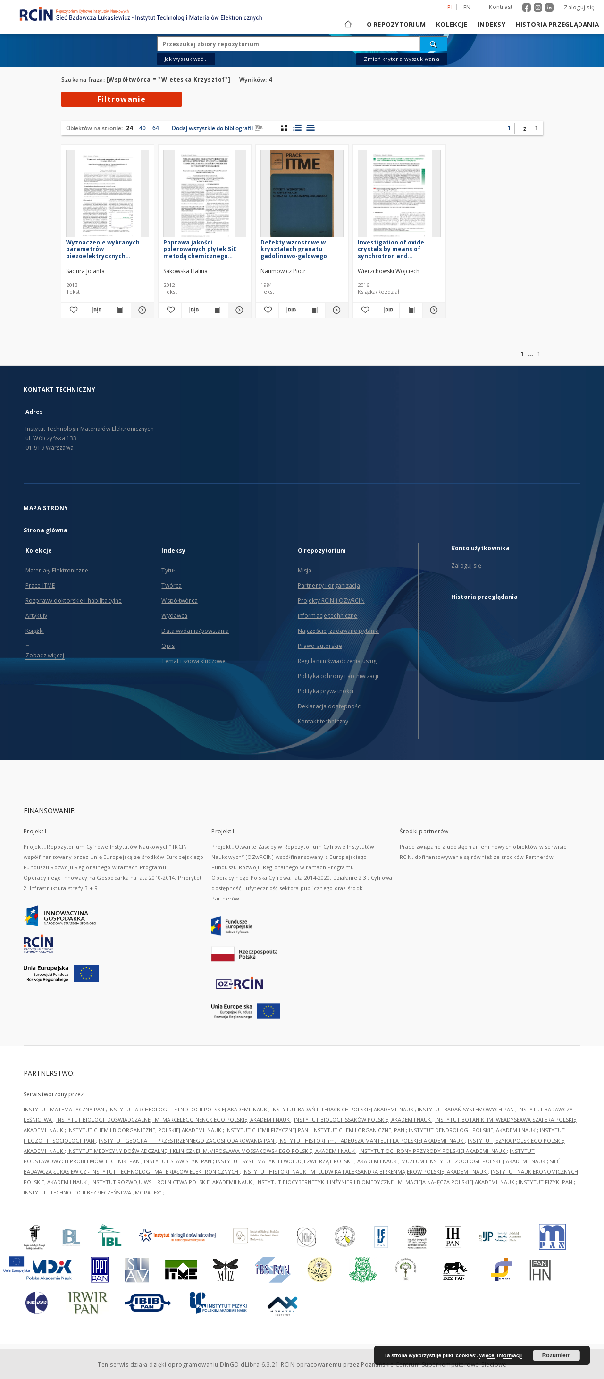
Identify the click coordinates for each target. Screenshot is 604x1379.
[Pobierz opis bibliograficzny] (95, 310)
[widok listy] (310, 128)
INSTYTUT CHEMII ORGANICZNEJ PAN (359, 1130)
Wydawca (174, 616)
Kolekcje (451, 24)
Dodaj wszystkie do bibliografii (217, 128)
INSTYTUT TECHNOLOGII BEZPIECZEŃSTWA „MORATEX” (93, 1192)
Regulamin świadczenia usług (337, 661)
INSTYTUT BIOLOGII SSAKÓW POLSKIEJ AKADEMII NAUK (363, 1119)
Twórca (171, 585)
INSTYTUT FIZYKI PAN (546, 1182)
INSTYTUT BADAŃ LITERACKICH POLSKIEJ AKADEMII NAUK (343, 1109)
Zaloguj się (579, 7)
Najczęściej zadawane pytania (338, 631)
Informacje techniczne (328, 616)
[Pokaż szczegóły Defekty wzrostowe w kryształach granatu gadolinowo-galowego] (335, 310)
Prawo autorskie (320, 646)
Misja (305, 570)
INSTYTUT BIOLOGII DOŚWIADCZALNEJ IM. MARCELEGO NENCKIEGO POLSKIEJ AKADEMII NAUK (173, 1119)
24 (129, 128)
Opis (167, 646)
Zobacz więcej (45, 655)
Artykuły (36, 616)
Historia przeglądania (557, 24)
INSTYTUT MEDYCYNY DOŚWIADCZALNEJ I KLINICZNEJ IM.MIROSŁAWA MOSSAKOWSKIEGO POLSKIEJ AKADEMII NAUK (211, 1150)
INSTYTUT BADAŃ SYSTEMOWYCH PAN (466, 1109)
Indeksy (491, 24)
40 (142, 128)
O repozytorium (396, 24)
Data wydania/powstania (195, 631)
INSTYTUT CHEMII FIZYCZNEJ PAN (268, 1130)
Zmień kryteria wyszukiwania (401, 58)
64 (155, 128)
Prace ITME (40, 585)
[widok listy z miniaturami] (297, 128)
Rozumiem (556, 1355)
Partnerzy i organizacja (329, 585)
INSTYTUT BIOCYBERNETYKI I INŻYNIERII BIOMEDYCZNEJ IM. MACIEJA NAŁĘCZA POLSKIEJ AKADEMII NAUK (386, 1182)
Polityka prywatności (325, 691)
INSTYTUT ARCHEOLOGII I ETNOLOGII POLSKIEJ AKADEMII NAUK (188, 1109)
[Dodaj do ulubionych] (72, 310)
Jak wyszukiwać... (186, 58)
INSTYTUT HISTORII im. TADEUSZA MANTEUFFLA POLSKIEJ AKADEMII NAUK (371, 1140)
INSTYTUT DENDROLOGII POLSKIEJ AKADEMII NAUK (473, 1130)
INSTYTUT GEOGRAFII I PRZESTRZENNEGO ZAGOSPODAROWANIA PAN (187, 1140)
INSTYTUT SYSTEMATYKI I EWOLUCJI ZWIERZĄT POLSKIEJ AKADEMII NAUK (307, 1161)
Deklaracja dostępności (330, 706)
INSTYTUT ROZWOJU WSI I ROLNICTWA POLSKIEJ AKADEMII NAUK (172, 1182)
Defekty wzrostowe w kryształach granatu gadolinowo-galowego (293, 249)
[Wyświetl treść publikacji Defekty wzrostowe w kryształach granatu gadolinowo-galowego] (313, 310)
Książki (34, 631)
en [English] (467, 7)
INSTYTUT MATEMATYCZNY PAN (65, 1109)
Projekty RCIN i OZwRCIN (331, 601)
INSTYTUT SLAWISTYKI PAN (178, 1161)
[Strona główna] (347, 24)
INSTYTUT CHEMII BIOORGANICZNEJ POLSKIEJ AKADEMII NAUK (145, 1130)
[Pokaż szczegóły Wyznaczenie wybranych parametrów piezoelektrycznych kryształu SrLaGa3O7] (141, 310)
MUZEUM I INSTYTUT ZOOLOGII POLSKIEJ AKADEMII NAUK (474, 1161)
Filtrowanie (121, 99)
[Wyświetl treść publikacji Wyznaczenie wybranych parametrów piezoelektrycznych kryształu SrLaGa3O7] (119, 310)
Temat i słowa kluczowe (193, 661)
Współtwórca (179, 601)
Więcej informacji (500, 1355)
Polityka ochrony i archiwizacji (338, 676)
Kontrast (500, 7)
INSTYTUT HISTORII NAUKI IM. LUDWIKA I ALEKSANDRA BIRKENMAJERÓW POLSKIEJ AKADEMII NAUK (365, 1171)
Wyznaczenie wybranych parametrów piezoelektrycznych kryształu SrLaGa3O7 (103, 249)
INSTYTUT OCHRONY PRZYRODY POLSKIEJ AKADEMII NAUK (433, 1150)
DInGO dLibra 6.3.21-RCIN (257, 1365)
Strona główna (46, 530)
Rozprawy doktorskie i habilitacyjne (73, 601)
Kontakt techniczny (323, 721)
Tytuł (168, 570)
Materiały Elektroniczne (56, 570)
